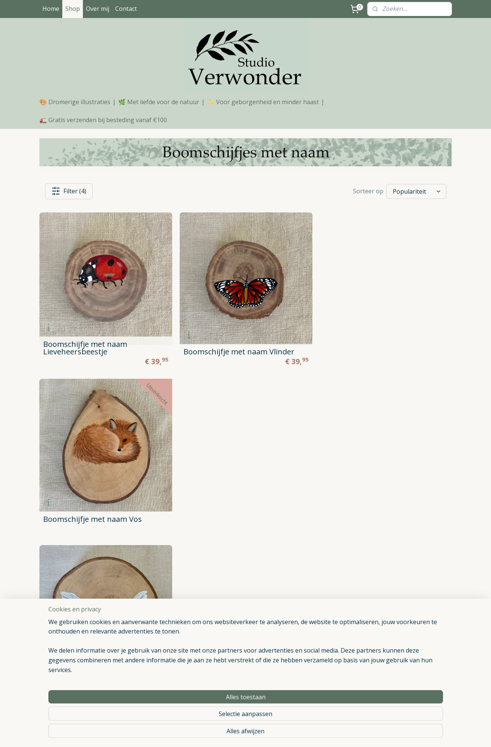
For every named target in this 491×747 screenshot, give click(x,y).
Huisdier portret (227, 632)
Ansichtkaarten (226, 649)
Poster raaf (304, 649)
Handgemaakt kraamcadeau (407, 641)
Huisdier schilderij (312, 683)
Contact (126, 8)
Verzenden (56, 624)
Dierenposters (225, 624)
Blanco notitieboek (313, 666)
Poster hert (304, 607)
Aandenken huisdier (314, 699)
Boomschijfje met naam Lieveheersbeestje (85, 347)
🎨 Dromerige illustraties (74, 102)
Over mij (97, 8)
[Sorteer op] (416, 191)
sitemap (221, 733)
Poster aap (304, 615)
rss (237, 733)
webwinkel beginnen (266, 733)
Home (50, 8)
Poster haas (305, 632)
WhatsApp (174, 671)
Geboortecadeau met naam (407, 657)
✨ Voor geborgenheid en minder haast (263, 102)
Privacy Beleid (60, 615)
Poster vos (304, 624)
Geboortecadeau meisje (402, 699)
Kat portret (304, 674)
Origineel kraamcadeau (401, 607)
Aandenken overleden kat (321, 691)
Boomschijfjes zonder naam (242, 615)
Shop (72, 8)
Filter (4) (68, 191)
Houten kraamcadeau (399, 615)
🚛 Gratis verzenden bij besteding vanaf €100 (103, 120)
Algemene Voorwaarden (72, 607)
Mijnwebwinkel (331, 733)
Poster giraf (305, 641)
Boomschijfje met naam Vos (372, 352)
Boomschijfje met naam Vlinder (238, 351)
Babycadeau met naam (401, 649)
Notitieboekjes (226, 641)
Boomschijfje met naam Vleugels (101, 517)
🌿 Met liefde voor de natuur (158, 102)
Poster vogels (307, 657)
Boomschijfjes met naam (239, 607)
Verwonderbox (225, 657)
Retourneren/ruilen (66, 632)
